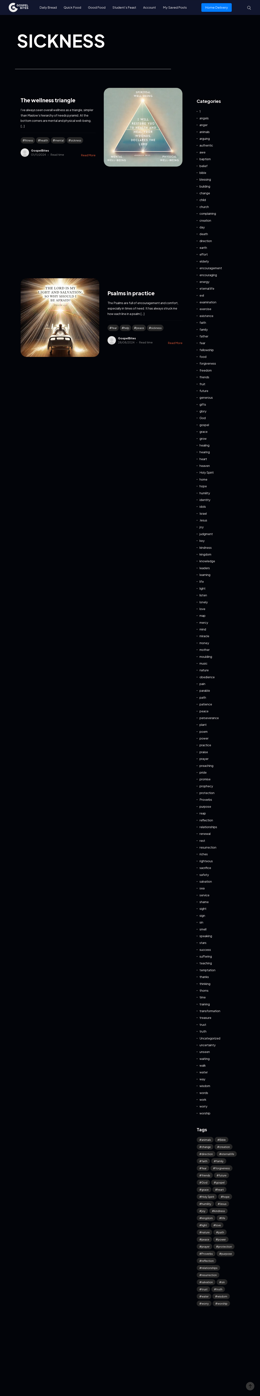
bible (202, 173)
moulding (205, 657)
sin (201, 922)
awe (202, 152)
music (203, 663)
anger (203, 125)
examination (207, 302)
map (202, 616)
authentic (206, 145)
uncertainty (207, 1045)
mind (202, 629)
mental (59, 140)
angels (204, 118)
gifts (202, 404)
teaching (205, 963)
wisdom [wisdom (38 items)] (222, 1296)
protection (206, 793)
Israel (203, 513)
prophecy (206, 786)
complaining (207, 213)
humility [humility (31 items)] (206, 1203)
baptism (205, 159)
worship (204, 1113)
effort (203, 254)
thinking (204, 984)
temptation (207, 970)
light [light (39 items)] (204, 1225)
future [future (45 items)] (222, 1175)
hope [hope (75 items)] (226, 1196)
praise (203, 752)
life (201, 581)
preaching (206, 766)
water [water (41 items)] (205, 1296)
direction (205, 241)
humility (204, 493)
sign (202, 915)
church (204, 207)
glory (202, 411)
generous (206, 397)
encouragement (210, 268)
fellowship (206, 350)
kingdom (205, 554)
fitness (29, 140)
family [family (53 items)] (220, 1161)
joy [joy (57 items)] (203, 1211)
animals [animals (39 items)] (206, 1139)
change (204, 193)
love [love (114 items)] (218, 1225)
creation (205, 220)
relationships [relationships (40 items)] (209, 1268)
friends (204, 377)
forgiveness (207, 363)
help (126, 328)
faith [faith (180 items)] (204, 1161)
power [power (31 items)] (222, 1239)
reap (202, 813)
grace (203, 432)
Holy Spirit (206, 472)
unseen (204, 1052)
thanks (204, 977)
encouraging (208, 275)
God (202, 418)
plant (203, 725)
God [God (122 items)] (204, 1182)
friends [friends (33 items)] (206, 1175)
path (202, 697)
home (203, 479)
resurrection (207, 847)
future (203, 391)
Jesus (203, 520)
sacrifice (205, 868)
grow (203, 438)
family (203, 329)
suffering (205, 956)
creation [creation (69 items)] (224, 1147)
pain (202, 684)
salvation (205, 881)
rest (202, 841)
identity (204, 500)
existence (206, 316)
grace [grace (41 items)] (205, 1189)
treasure (205, 1018)
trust (202, 1025)
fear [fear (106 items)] (204, 1168)
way (202, 1079)
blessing (205, 179)
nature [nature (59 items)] (206, 1232)
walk (202, 1065)
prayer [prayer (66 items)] (206, 1246)
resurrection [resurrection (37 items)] (209, 1275)
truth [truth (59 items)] (219, 1289)
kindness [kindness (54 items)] (219, 1211)
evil (201, 295)
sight (202, 909)
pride (203, 772)
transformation (209, 1011)
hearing (204, 452)
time (202, 997)
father (203, 336)
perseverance (209, 718)
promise (205, 779)
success (205, 950)
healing (204, 445)
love (202, 609)
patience (205, 704)
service (204, 895)
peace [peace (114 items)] (205, 1239)
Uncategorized (209, 1038)
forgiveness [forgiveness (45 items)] (222, 1168)
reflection (206, 820)
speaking (205, 936)
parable (204, 690)
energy (204, 282)
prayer (203, 759)
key (202, 541)
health (44, 140)
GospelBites (40, 150)
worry (203, 1106)
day (202, 227)
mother (204, 650)
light (202, 588)
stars (202, 943)
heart (203, 459)
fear (114, 328)
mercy (203, 622)
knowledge (207, 561)
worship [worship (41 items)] (222, 1303)
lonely (203, 602)
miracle (204, 636)
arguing (204, 139)
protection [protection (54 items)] (225, 1246)
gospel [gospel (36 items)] (220, 1182)
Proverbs (205, 800)
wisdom (204, 1086)
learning (204, 575)
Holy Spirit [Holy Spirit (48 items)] (208, 1196)
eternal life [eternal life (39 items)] (227, 1154)
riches (203, 854)
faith (202, 323)
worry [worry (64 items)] (205, 1303)
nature (204, 670)
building (204, 186)
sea (202, 888)
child (202, 200)
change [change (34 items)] (206, 1147)
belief (203, 166)
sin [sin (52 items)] (223, 1282)
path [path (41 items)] (221, 1232)
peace (140, 328)
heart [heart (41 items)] (220, 1189)
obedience (207, 677)
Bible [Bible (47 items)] (223, 1139)
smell (202, 929)
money (204, 643)
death (203, 234)
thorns (203, 990)
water (203, 1072)
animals (204, 132)
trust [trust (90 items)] (205, 1289)
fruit (202, 384)
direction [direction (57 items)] (207, 1154)
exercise (205, 309)
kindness (205, 548)
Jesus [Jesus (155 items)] (223, 1203)
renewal (205, 834)
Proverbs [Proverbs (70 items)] (207, 1253)
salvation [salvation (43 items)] (207, 1282)
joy (201, 527)
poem (203, 732)
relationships (208, 827)
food (202, 357)
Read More (88, 155)
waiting (204, 1059)
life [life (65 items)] (223, 1218)
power (203, 738)
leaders (204, 568)
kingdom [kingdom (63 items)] (207, 1218)
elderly (204, 261)
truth (202, 1031)
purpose (205, 806)
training (204, 1004)
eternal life (206, 288)
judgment (206, 534)
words (203, 1093)
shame (204, 902)
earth (203, 248)
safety (204, 875)
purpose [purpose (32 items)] (226, 1253)
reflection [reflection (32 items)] (208, 1260)
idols (202, 506)
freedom (205, 370)
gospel (204, 425)
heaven (204, 466)
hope (203, 486)
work (202, 1099)
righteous (206, 861)
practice (205, 745)
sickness (76, 140)
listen (203, 595)
